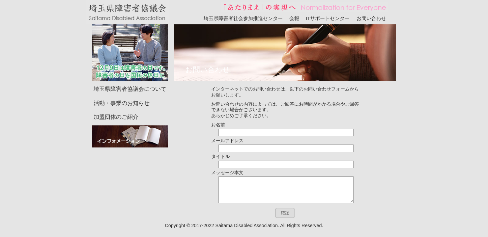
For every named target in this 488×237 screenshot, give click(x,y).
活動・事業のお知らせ (122, 93)
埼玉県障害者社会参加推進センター (243, 18)
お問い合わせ (371, 18)
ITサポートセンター (328, 18)
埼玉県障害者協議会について (130, 79)
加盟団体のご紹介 (116, 107)
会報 (294, 18)
